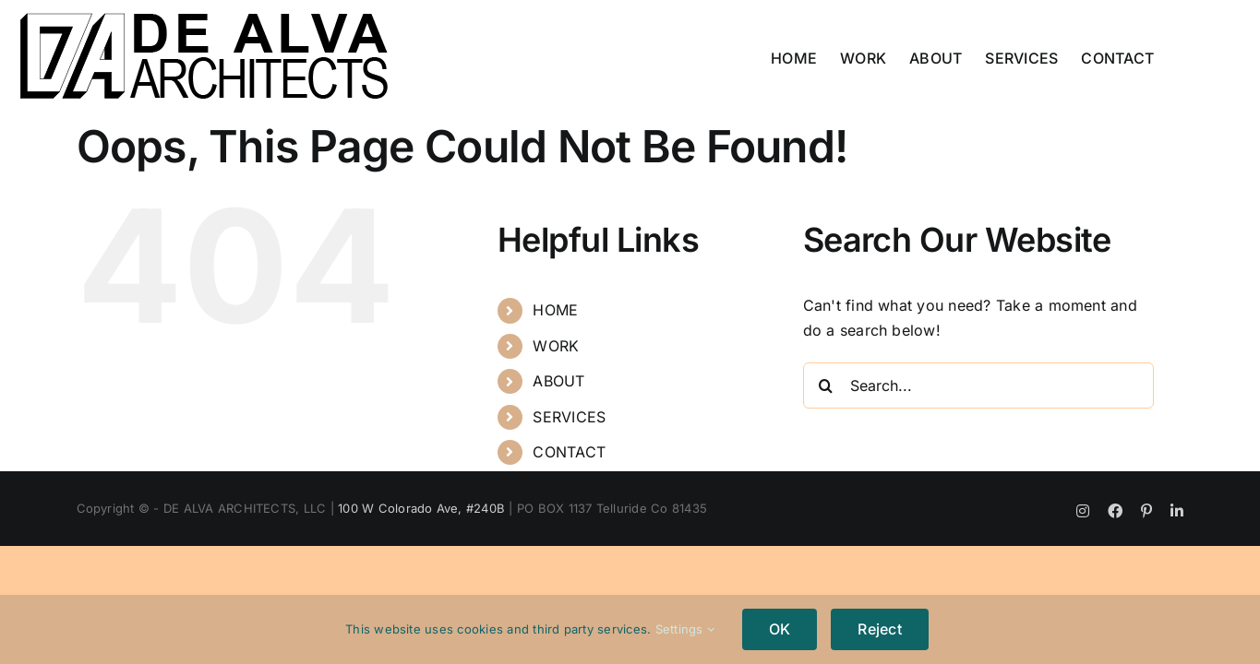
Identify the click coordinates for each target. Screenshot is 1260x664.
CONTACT (569, 452)
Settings (684, 629)
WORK (556, 346)
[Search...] (978, 385)
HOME (555, 310)
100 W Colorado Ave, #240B (421, 508)
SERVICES (569, 417)
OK (779, 629)
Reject (879, 629)
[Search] (826, 385)
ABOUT (558, 381)
